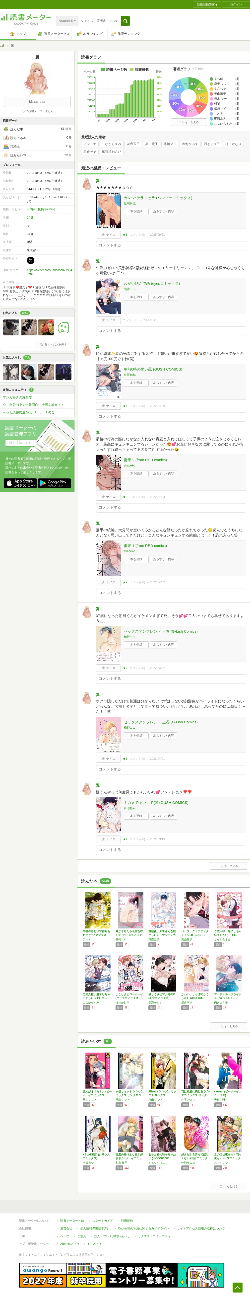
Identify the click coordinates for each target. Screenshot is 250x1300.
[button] (125, 21)
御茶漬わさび (111, 151)
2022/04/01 (157, 758)
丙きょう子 (212, 144)
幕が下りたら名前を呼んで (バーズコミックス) (129, 935)
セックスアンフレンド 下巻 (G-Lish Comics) (161, 631)
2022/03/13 (157, 839)
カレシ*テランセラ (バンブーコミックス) (158, 198)
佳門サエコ (188, 1162)
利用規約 (127, 1220)
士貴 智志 (88, 1162)
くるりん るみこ (158, 1162)
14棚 (30, 217)
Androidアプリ (69, 1243)
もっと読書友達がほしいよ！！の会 (29, 412)
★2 (125, 668)
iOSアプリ (94, 1243)
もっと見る (189, 122)
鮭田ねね (130, 375)
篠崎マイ (170, 144)
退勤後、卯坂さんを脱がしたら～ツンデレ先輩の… (162, 935)
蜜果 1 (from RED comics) (145, 545)
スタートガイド (102, 1220)
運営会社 (66, 1228)
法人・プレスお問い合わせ (112, 1236)
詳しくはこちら (20, 443)
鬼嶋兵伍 (130, 203)
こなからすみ (111, 144)
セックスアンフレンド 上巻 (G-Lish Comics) (161, 722)
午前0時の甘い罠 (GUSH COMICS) (153, 369)
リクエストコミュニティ (154, 1236)
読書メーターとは (72, 1220)
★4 (125, 406)
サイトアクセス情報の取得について (201, 1228)
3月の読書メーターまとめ (37, 111)
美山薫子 (151, 144)
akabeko (129, 465)
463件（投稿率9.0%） (42, 209)
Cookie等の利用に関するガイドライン (143, 1228)
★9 (125, 497)
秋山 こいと (90, 1099)
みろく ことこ (222, 1162)
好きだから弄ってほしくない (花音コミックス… (195, 1158)
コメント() (137, 234)
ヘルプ (64, 1236)
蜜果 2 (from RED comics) (145, 460)
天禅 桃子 (220, 1099)
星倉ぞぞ (89, 151)
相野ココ (130, 637)
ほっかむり (233, 144)
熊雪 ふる (130, 289)
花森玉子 (133, 144)
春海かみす (190, 144)
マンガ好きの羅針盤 (17, 397)
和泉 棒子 (121, 1162)
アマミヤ (89, 144)
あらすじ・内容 (163, 211)
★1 (125, 234)
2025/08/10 (150, 320)
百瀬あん (130, 808)
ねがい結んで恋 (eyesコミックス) (152, 283)
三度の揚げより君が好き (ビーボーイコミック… (129, 1158)
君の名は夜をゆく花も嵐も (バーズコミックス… (228, 1158)
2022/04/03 (157, 496)
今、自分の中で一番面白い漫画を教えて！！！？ (38, 405)
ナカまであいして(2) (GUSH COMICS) (156, 802)
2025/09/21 (157, 234)
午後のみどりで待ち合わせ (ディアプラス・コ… (96, 935)
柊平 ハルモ (188, 1099)
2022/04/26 (157, 405)
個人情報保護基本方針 (95, 1228)
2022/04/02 (157, 582)
